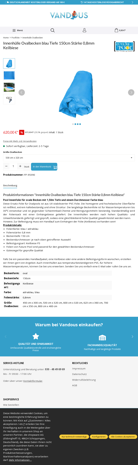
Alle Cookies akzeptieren (123, 436)
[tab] (10, 186)
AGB (74, 386)
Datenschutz (79, 374)
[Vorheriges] (22, 93)
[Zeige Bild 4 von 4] (80, 125)
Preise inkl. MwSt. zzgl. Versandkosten (20, 142)
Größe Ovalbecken (12, 153)
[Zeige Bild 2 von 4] (75, 125)
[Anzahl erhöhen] (20, 167)
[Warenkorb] (120, 30)
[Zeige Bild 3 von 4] (77, 125)
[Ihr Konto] (84, 30)
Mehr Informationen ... (22, 460)
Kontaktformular (32, 381)
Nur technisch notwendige (74, 436)
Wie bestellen (11, 405)
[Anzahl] (13, 167)
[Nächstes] (131, 93)
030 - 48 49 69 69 (55, 370)
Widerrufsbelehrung (84, 380)
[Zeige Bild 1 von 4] (73, 125)
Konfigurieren (99, 436)
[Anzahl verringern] (6, 167)
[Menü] (17, 31)
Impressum (78, 369)
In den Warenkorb (45, 167)
